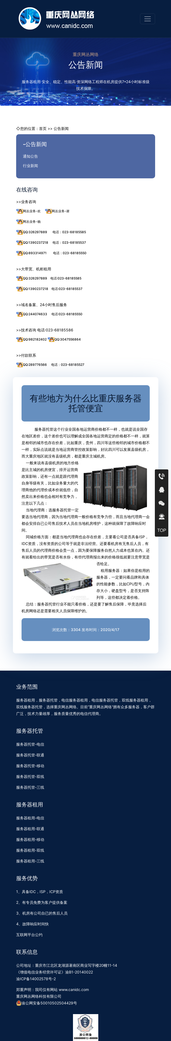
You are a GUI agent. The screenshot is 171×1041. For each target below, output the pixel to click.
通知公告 (30, 156)
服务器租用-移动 (30, 839)
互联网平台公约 (29, 934)
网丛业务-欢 (28, 211)
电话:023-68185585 (65, 278)
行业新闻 (30, 165)
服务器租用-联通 (30, 828)
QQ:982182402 (31, 339)
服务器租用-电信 (30, 818)
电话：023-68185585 (69, 232)
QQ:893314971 (31, 253)
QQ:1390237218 (32, 242)
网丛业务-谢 (57, 211)
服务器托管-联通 (30, 755)
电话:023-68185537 (66, 289)
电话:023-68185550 (66, 314)
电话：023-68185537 (69, 242)
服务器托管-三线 (30, 787)
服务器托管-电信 (30, 744)
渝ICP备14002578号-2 (36, 978)
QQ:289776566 (31, 365)
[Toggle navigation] (147, 18)
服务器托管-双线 (30, 776)
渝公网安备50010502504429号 (46, 1003)
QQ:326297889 (31, 232)
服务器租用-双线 (30, 850)
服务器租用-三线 (30, 861)
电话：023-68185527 (67, 365)
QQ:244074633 (31, 314)
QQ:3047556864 (64, 339)
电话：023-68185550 (69, 253)
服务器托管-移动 (30, 765)
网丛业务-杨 (28, 221)
